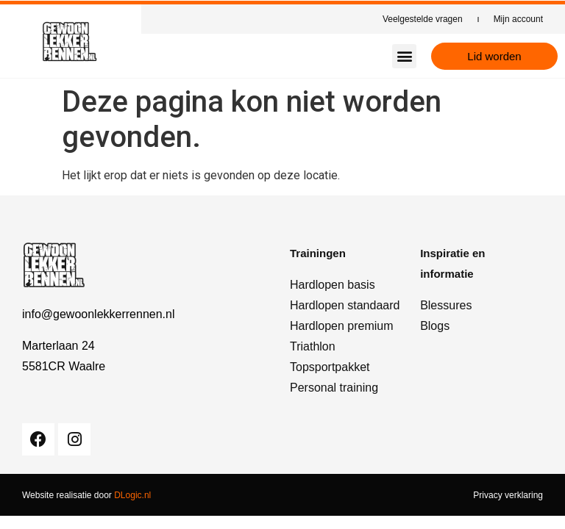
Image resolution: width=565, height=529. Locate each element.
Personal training (334, 387)
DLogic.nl (132, 495)
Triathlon (312, 346)
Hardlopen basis (332, 284)
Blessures (446, 305)
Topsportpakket (330, 367)
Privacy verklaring (508, 495)
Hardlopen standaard (344, 305)
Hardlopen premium (342, 326)
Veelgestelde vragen (423, 19)
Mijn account (518, 19)
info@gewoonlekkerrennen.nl (98, 314)
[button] (404, 56)
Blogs (434, 326)
